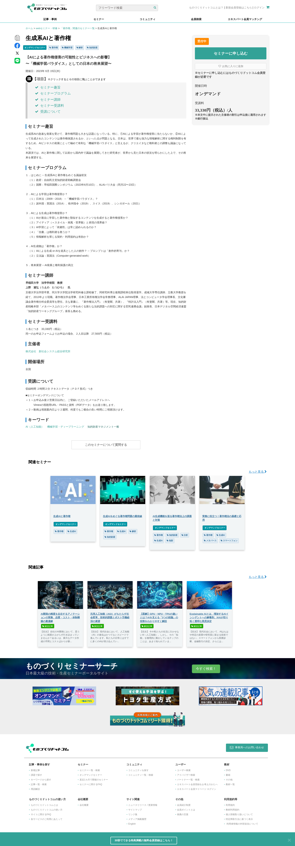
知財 (170, 539)
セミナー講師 (48, 99)
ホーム (29, 28)
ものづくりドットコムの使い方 (46, 808)
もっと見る (258, 469)
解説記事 (47, 624)
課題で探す (36, 773)
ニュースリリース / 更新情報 (142, 803)
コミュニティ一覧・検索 (140, 773)
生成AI (72, 529)
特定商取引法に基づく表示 (239, 817)
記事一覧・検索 (39, 782)
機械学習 (67, 47)
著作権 (53, 47)
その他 (229, 777)
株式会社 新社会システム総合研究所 (48, 351)
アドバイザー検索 (186, 773)
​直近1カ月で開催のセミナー (94, 777)
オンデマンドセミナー (34, 47)
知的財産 (92, 47)
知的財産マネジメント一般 (103, 426)
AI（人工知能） (35, 426)
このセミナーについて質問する (106, 444)
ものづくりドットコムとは (44, 803)
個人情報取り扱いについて (239, 812)
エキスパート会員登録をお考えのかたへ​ (197, 782)
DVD (228, 768)
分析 (185, 533)
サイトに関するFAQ (41, 812)
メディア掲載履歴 (137, 817)
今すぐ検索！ (206, 667)
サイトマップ (135, 808)
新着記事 (35, 768)
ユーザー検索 (184, 768)
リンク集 (132, 812)
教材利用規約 (232, 808)
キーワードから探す (41, 777)
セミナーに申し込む (231, 53)
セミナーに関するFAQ (91, 782)
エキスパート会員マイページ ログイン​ (196, 787)
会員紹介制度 (184, 803)
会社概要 (84, 803)
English (132, 822)
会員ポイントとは (186, 808)
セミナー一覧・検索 (90, 768)
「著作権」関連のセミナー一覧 (77, 28)
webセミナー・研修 (46, 28)
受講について (48, 111)
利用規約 (230, 803)
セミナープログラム (53, 93)
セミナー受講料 (49, 105)
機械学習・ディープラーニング (65, 426)
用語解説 (35, 787)
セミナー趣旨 (48, 87)
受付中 (201, 41)
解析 (80, 47)
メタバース (210, 539)
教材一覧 (230, 782)
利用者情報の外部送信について (242, 822)
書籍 (228, 773)
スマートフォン (229, 539)
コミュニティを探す (138, 768)
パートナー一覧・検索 (188, 777)
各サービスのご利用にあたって (46, 817)
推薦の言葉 (182, 812)
